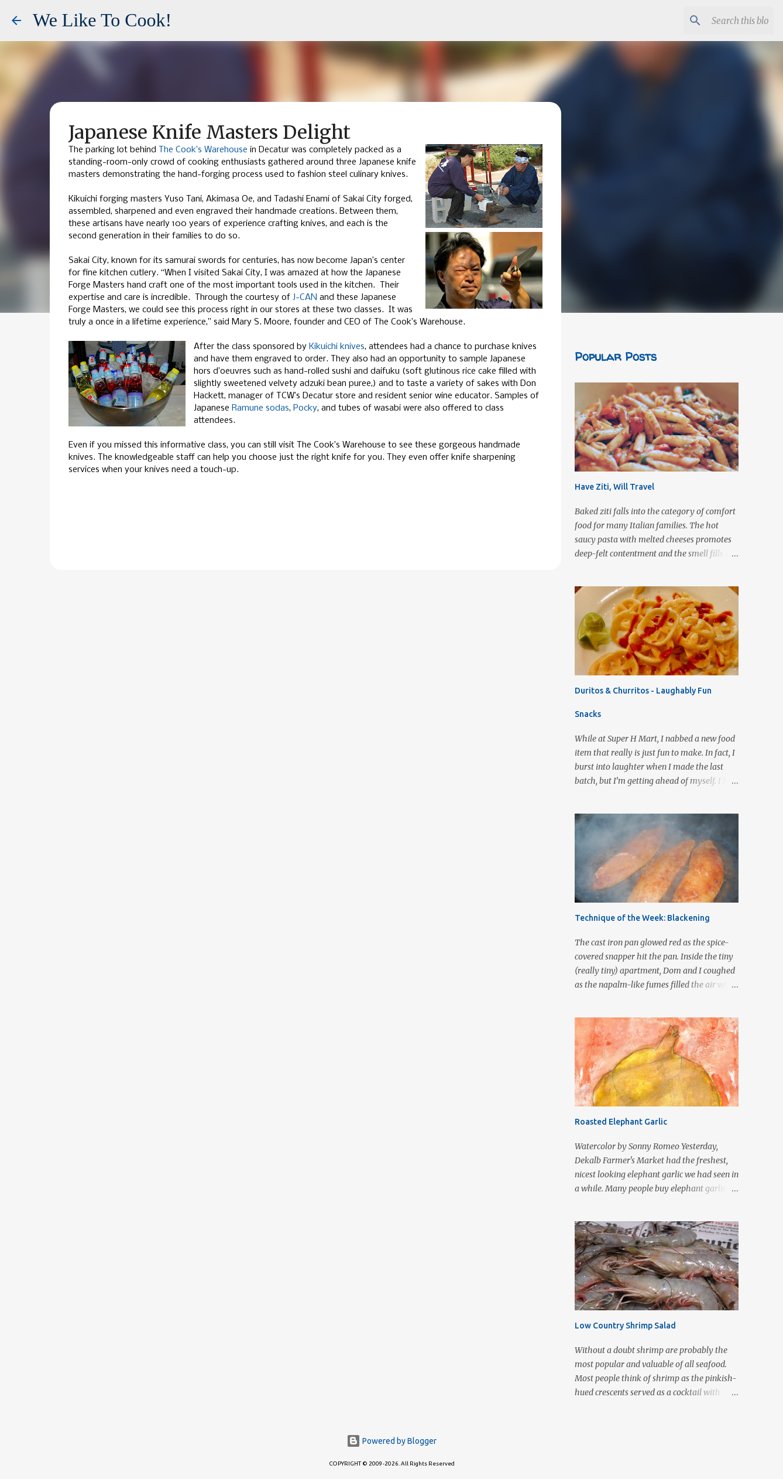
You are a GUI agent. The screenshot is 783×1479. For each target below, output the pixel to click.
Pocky (305, 408)
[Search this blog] (712, 20)
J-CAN (305, 297)
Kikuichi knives (337, 346)
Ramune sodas (260, 408)
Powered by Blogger (391, 1441)
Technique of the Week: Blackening (642, 918)
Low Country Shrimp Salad (625, 1325)
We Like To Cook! (102, 19)
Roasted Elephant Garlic (621, 1121)
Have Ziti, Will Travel (614, 486)
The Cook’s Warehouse (203, 150)
